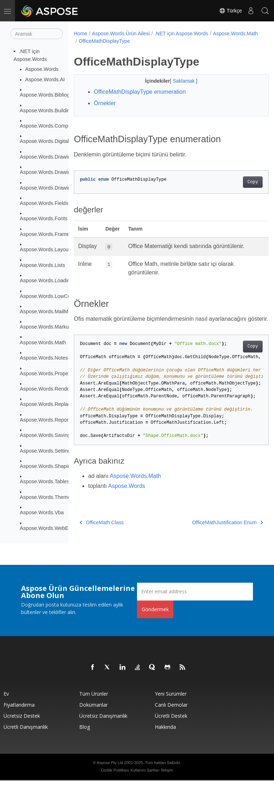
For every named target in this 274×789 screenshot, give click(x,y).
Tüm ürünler (93, 702)
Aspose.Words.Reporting (48, 420)
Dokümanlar (93, 713)
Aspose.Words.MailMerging (51, 311)
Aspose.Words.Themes (46, 497)
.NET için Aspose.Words (181, 33)
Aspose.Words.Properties (49, 373)
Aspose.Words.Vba (42, 512)
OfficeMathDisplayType (154, 41)
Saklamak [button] (177, 81)
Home (80, 33)
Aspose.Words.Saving (45, 435)
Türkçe (230, 10)
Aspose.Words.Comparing (50, 126)
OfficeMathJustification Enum (213, 531)
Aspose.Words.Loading (46, 280)
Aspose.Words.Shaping (46, 466)
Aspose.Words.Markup (46, 327)
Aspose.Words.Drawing (46, 157)
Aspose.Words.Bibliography (51, 95)
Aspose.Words (42, 69)
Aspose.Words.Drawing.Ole (51, 187)
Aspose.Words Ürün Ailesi (121, 33)
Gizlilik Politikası (115, 779)
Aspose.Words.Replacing (48, 404)
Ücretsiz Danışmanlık (103, 724)
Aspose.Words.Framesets (49, 234)
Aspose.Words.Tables (45, 481)
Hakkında (165, 735)
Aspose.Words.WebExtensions (55, 528)
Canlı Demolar (171, 713)
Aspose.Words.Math (43, 342)
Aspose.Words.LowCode (48, 296)
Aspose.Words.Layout (45, 249)
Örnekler (105, 103)
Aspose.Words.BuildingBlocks (54, 110)
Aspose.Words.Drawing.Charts (55, 172)
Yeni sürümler (171, 702)
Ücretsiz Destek (22, 724)
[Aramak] (36, 34)
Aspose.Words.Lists (42, 265)
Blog (84, 735)
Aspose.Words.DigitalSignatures (56, 141)
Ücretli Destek (171, 724)
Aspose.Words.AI (45, 79)
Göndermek (155, 617)
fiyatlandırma (19, 713)
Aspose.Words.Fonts (43, 218)
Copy (239, 182)
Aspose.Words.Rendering (49, 389)
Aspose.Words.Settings (46, 450)
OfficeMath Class (102, 531)
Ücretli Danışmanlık (26, 735)
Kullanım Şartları (145, 779)
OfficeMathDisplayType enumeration (140, 92)
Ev (6, 702)
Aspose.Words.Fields (44, 203)
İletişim (167, 779)
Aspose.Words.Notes (44, 358)
